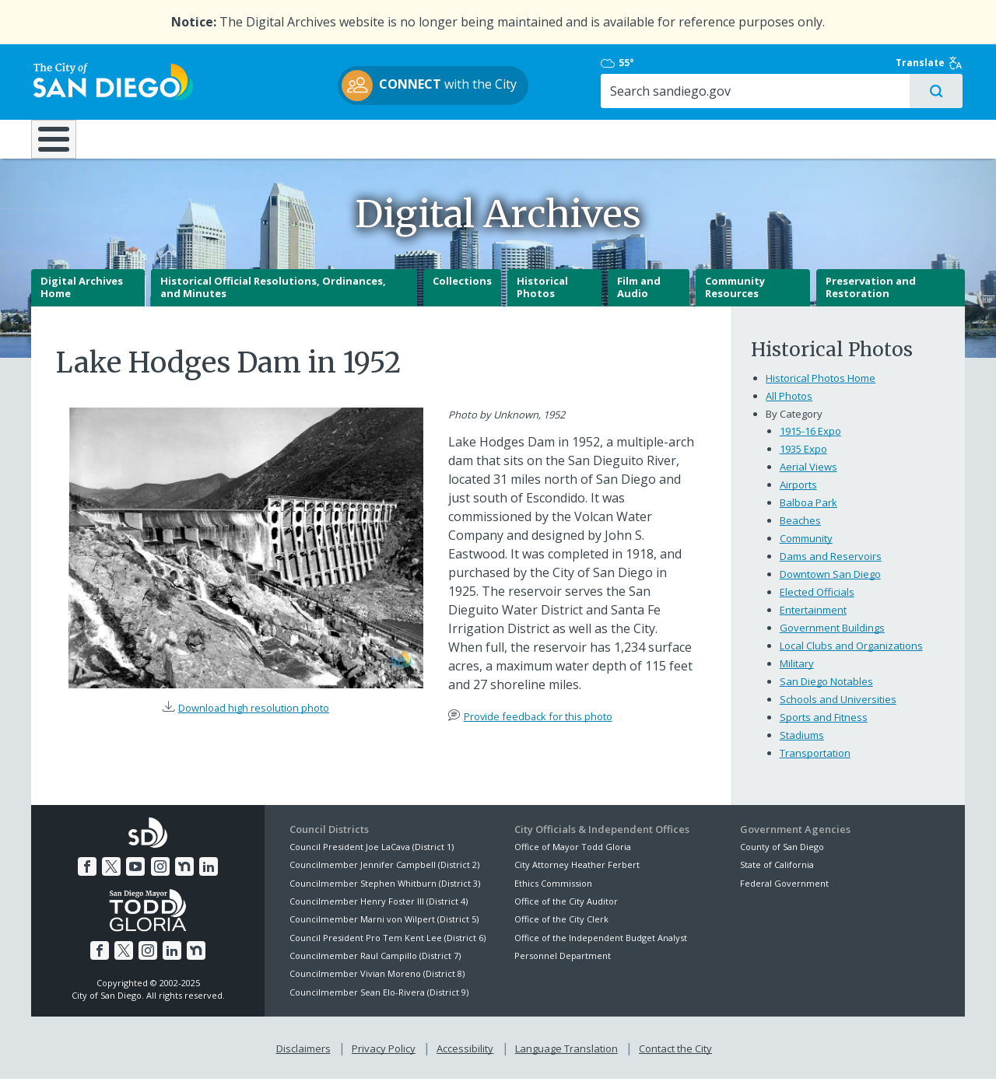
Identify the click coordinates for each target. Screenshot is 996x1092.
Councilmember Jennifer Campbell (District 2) (384, 877)
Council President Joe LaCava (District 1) (371, 859)
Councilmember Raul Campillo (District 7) (375, 968)
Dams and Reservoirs (831, 569)
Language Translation (566, 1062)
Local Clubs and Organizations (851, 658)
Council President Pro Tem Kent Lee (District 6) (387, 950)
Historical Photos (542, 300)
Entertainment (813, 622)
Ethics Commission (553, 895)
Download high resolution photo (253, 720)
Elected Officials (817, 604)
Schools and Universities (838, 712)
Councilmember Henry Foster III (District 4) (378, 913)
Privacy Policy (384, 1062)
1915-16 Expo (810, 444)
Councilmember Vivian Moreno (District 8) (377, 986)
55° (748, 64)
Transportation (815, 765)
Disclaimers (303, 1062)
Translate (931, 64)
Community (806, 551)
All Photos (789, 409)
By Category (794, 427)
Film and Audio (639, 300)
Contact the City (675, 1062)
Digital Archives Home (81, 300)
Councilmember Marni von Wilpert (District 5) (384, 932)
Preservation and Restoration (871, 300)
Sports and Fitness (824, 730)
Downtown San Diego (830, 586)
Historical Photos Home (820, 391)
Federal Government (784, 895)
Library (585, 139)
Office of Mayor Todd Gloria (572, 859)
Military (797, 676)
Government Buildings (832, 640)
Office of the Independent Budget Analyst (600, 950)
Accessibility (465, 1062)
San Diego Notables (826, 694)
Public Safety (735, 139)
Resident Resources (302, 139)
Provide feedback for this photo (538, 729)
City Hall (887, 139)
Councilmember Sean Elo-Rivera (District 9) (378, 1004)
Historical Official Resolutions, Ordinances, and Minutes (273, 300)
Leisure (162, 139)
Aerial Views (808, 480)
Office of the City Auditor (566, 913)
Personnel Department (562, 968)
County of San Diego (782, 859)
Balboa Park (808, 516)
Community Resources (735, 300)
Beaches (800, 534)
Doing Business (443, 139)
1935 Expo (803, 462)
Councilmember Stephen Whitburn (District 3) (384, 895)
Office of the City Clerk (561, 932)
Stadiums (802, 747)
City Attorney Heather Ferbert (577, 877)
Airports (798, 498)
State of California (777, 877)
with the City (494, 86)
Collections (462, 294)
